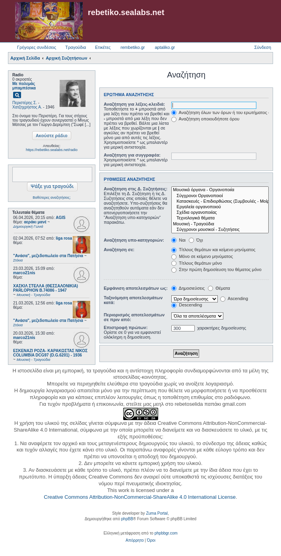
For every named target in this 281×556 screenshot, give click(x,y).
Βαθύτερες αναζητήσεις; (51, 198)
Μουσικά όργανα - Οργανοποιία (220, 190)
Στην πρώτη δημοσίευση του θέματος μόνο (216, 269)
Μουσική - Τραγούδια (220, 224)
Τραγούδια (75, 47)
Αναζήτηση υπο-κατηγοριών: (134, 240)
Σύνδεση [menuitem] (262, 47)
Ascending (234, 298)
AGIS (60, 217)
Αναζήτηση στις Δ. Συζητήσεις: (135, 188)
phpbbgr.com (166, 533)
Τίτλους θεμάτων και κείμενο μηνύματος (213, 249)
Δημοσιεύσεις (188, 288)
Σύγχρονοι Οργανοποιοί (220, 196)
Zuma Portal (156, 513)
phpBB (127, 519)
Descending (186, 304)
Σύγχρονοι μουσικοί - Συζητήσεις (220, 229)
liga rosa (64, 238)
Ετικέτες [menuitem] (102, 47)
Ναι (178, 240)
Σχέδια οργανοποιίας (220, 212)
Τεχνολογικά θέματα (220, 218)
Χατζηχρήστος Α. (27, 107)
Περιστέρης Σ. (24, 103)
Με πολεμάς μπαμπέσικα (24, 85)
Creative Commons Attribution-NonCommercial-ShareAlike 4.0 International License (140, 497)
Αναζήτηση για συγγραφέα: (132, 155)
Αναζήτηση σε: (119, 249)
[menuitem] (134, 540)
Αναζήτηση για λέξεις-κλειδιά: (134, 104)
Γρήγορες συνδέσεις (36, 47)
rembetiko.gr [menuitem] (132, 47)
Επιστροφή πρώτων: (125, 327)
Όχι (196, 240)
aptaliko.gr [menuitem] (165, 47)
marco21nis (24, 273)
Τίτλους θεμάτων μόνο (196, 263)
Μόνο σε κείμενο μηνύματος (202, 256)
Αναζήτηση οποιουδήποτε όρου (205, 118)
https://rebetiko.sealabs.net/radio (52, 150)
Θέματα (219, 288)
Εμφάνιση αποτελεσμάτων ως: (136, 288)
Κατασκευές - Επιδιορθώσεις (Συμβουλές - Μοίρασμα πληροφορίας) (220, 201)
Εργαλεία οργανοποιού (220, 207)
